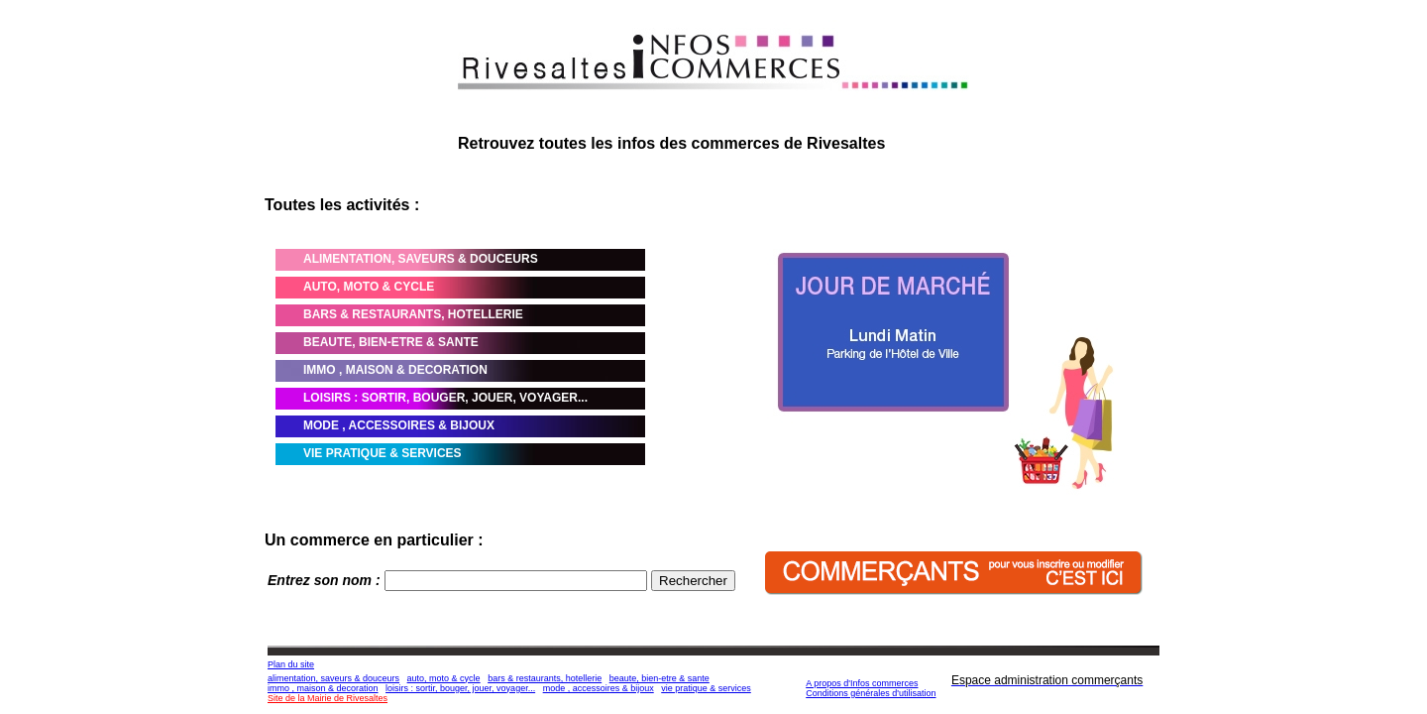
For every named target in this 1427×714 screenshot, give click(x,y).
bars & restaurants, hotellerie (545, 678)
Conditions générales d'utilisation (870, 693)
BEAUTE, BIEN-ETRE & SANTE (391, 342)
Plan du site (291, 664)
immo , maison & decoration (323, 688)
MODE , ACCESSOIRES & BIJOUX (398, 425)
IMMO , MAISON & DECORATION (395, 370)
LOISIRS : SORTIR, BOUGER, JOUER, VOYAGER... (445, 398)
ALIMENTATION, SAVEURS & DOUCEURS (420, 259)
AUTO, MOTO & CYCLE (368, 287)
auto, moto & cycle (444, 678)
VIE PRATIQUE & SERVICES (382, 453)
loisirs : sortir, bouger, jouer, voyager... (460, 688)
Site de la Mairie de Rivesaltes (327, 698)
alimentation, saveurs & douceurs (333, 678)
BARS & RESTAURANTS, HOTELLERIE (413, 314)
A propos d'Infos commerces (862, 683)
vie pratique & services (706, 688)
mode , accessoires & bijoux (598, 688)
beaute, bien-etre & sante (659, 678)
